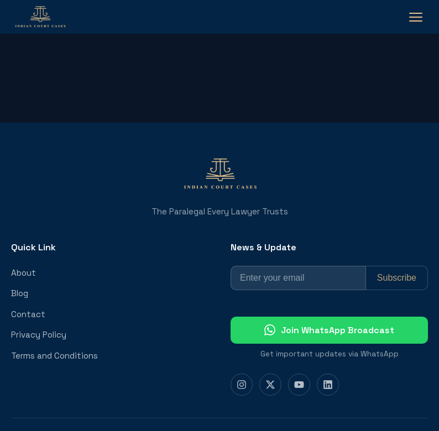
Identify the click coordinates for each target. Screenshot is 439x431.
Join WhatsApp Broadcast (329, 330)
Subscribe (396, 277)
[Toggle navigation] (416, 17)
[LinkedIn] (328, 385)
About (23, 272)
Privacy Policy (38, 334)
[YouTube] (299, 385)
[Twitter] (270, 385)
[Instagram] (242, 385)
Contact (28, 314)
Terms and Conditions (54, 355)
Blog (19, 293)
